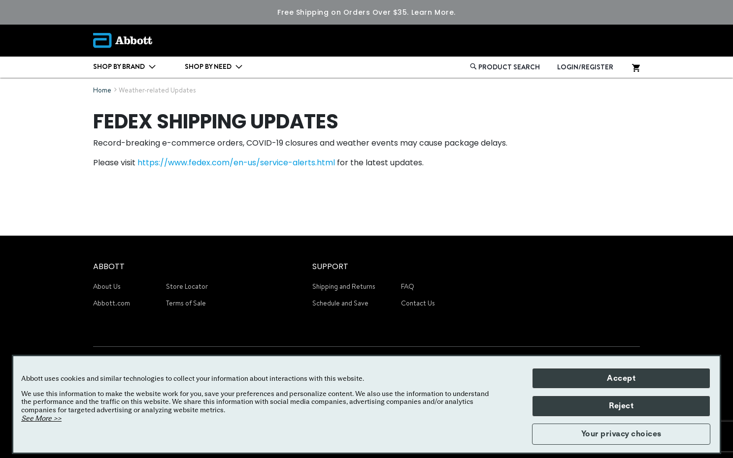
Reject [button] (621, 406)
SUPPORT (330, 266)
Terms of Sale (186, 303)
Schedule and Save (340, 303)
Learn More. (433, 12)
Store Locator (187, 286)
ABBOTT (109, 266)
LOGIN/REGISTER (585, 67)
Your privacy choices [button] (621, 434)
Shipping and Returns (343, 286)
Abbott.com (111, 303)
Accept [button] (621, 378)
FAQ (407, 286)
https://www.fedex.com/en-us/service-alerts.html (236, 162)
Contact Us (418, 303)
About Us (107, 286)
